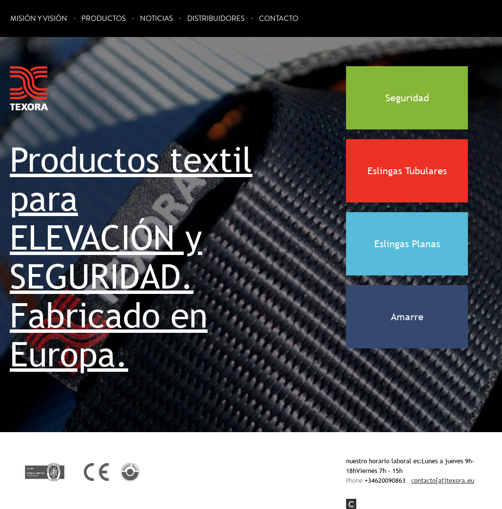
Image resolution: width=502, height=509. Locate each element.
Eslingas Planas (407, 243)
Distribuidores (216, 18)
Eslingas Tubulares (407, 170)
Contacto (278, 18)
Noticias (156, 18)
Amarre (407, 316)
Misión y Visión (38, 18)
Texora (29, 88)
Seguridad (407, 97)
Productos (103, 18)
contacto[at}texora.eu (442, 480)
